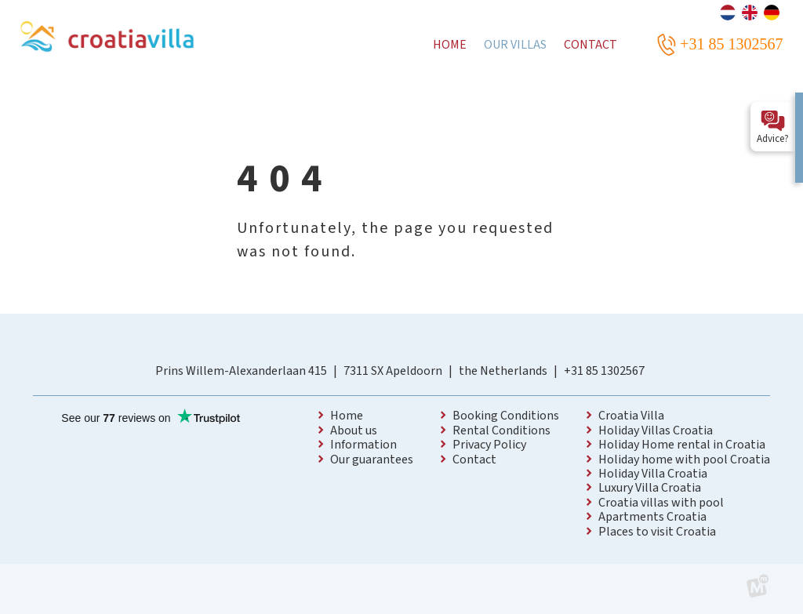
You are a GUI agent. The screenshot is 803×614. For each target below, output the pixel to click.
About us (353, 430)
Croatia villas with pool (661, 503)
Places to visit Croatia (657, 532)
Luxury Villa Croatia (649, 488)
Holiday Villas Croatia (655, 430)
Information (363, 445)
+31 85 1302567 (604, 371)
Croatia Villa (631, 416)
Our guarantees (371, 459)
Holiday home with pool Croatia (684, 459)
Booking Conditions (505, 416)
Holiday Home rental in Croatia (681, 445)
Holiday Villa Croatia (652, 474)
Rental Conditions (501, 430)
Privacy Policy (489, 445)
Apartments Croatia (652, 517)
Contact (474, 459)
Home (346, 416)
